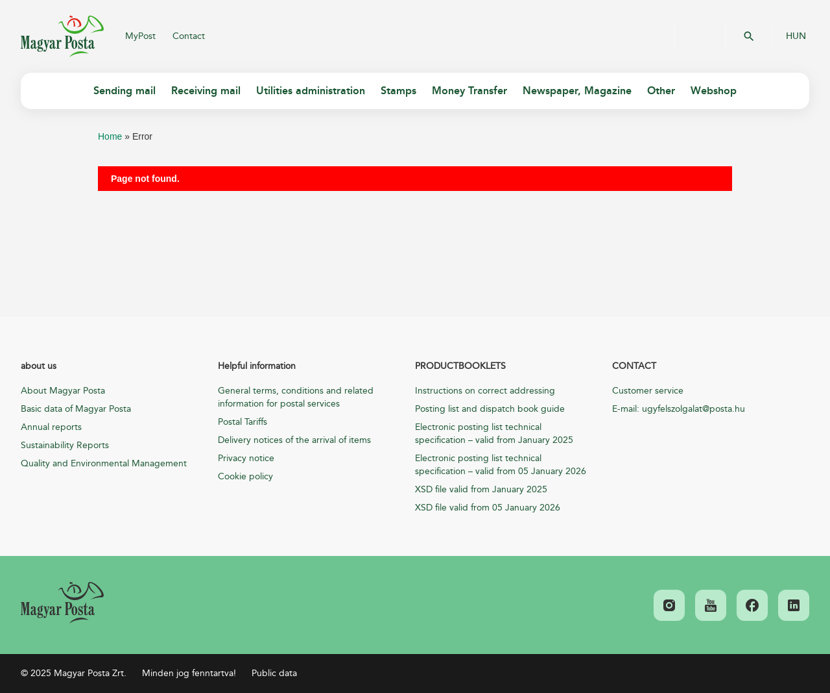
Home (110, 136)
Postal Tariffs (242, 421)
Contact (188, 36)
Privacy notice (246, 458)
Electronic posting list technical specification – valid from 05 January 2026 (500, 465)
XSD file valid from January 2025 (481, 489)
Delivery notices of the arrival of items (294, 440)
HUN (796, 36)
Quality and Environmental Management (104, 463)
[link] (62, 603)
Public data (274, 673)
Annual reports (51, 427)
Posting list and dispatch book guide (490, 408)
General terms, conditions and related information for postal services (296, 397)
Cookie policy (245, 476)
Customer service (647, 390)
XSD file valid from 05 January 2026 (487, 507)
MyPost (140, 36)
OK (749, 36)
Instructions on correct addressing (485, 390)
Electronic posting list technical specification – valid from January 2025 (494, 434)
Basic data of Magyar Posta (76, 408)
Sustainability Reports (65, 445)
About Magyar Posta (63, 390)
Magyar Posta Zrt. (62, 36)
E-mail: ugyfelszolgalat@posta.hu (678, 408)
